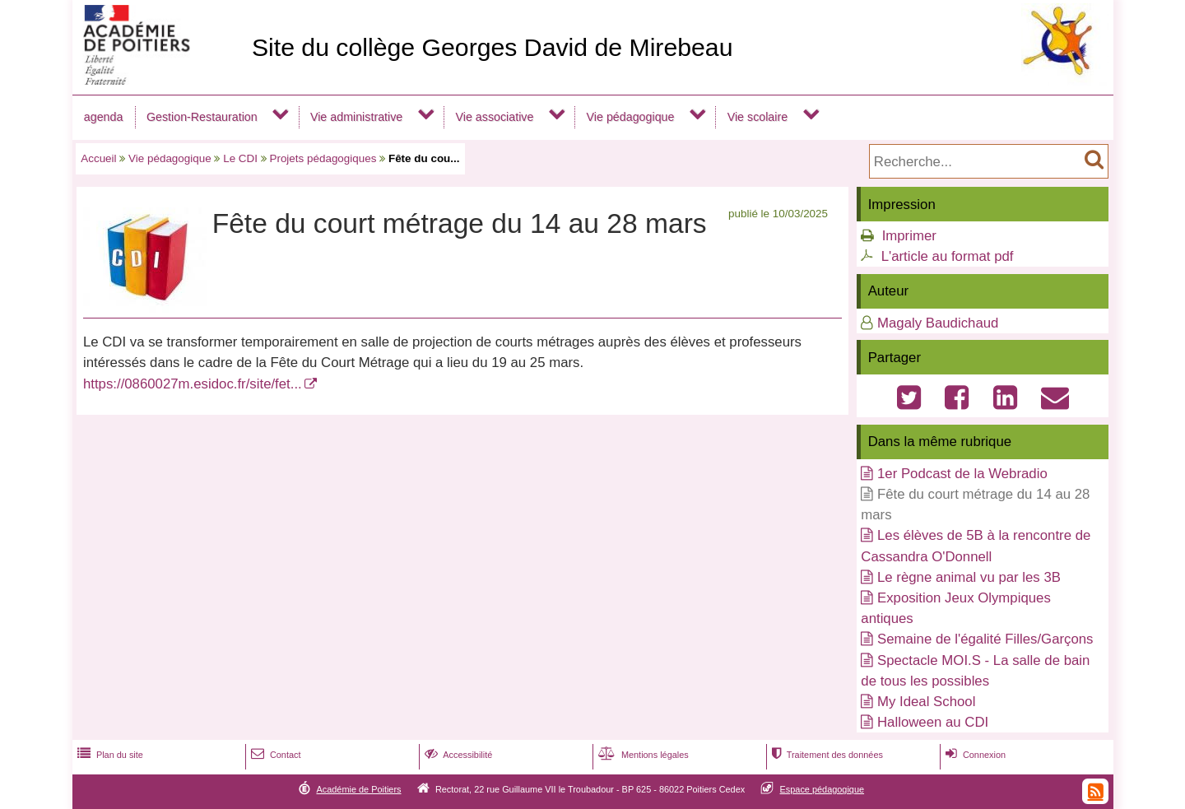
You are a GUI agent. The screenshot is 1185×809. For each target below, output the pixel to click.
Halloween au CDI (932, 722)
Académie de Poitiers (358, 789)
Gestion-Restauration (202, 116)
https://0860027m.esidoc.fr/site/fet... (192, 384)
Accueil (98, 158)
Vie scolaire (757, 116)
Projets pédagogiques (322, 158)
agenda (103, 116)
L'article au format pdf (947, 256)
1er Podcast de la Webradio (962, 473)
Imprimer (909, 236)
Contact (274, 755)
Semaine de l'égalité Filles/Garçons (985, 639)
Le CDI (240, 158)
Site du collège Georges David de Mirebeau (492, 47)
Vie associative (494, 116)
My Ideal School (926, 701)
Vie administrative (356, 116)
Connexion (974, 755)
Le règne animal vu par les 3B (969, 577)
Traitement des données (826, 755)
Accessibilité (457, 755)
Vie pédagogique (631, 116)
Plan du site (108, 755)
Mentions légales (642, 755)
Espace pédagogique (822, 789)
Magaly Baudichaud (937, 323)
